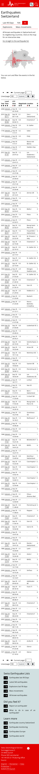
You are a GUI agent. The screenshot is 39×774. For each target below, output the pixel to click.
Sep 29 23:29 (7, 292)
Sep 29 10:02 (7, 642)
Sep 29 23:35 (7, 286)
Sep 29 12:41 (7, 544)
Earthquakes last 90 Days (19, 677)
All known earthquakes (18, 695)
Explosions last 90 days (18, 686)
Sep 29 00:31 (7, 232)
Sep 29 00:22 (7, 237)
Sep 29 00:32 (7, 226)
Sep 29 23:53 (7, 275)
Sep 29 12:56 (7, 528)
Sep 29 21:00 (7, 365)
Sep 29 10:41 (7, 604)
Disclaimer (13, 764)
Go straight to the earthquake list (16, 41)
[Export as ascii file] (33, 96)
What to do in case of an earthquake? (22, 711)
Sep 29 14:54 (7, 484)
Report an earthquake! (18, 706)
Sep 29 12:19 (7, 560)
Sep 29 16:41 (7, 446)
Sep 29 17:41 (7, 441)
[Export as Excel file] (28, 96)
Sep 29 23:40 (7, 281)
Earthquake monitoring (18, 727)
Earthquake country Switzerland (22, 723)
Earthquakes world (16, 736)
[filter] (3, 106)
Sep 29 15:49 (7, 457)
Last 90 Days (8, 23)
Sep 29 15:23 (7, 463)
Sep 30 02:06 (7, 121)
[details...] (8, 109)
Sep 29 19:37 (7, 392)
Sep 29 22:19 (7, 343)
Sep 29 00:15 (7, 259)
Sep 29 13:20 (7, 517)
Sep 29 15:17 (7, 468)
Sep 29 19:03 (7, 403)
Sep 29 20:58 (7, 370)
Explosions (7, 27)
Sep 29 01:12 (7, 194)
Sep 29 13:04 (7, 522)
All (25, 23)
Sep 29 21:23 (7, 348)
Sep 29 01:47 (7, 153)
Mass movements (23, 27)
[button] (2, 4)
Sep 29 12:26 (7, 555)
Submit (21, 96)
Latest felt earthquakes (18, 682)
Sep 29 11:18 (7, 588)
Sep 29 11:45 (7, 582)
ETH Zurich (11, 769)
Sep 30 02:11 (7, 115)
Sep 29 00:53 (7, 210)
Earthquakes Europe (17, 731)
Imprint (4, 764)
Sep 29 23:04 (7, 327)
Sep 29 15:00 (7, 479)
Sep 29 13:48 (7, 506)
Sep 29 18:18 (7, 419)
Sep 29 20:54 (7, 375)
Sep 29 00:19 (7, 243)
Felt (18, 23)
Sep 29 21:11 (7, 354)
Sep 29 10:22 (7, 615)
